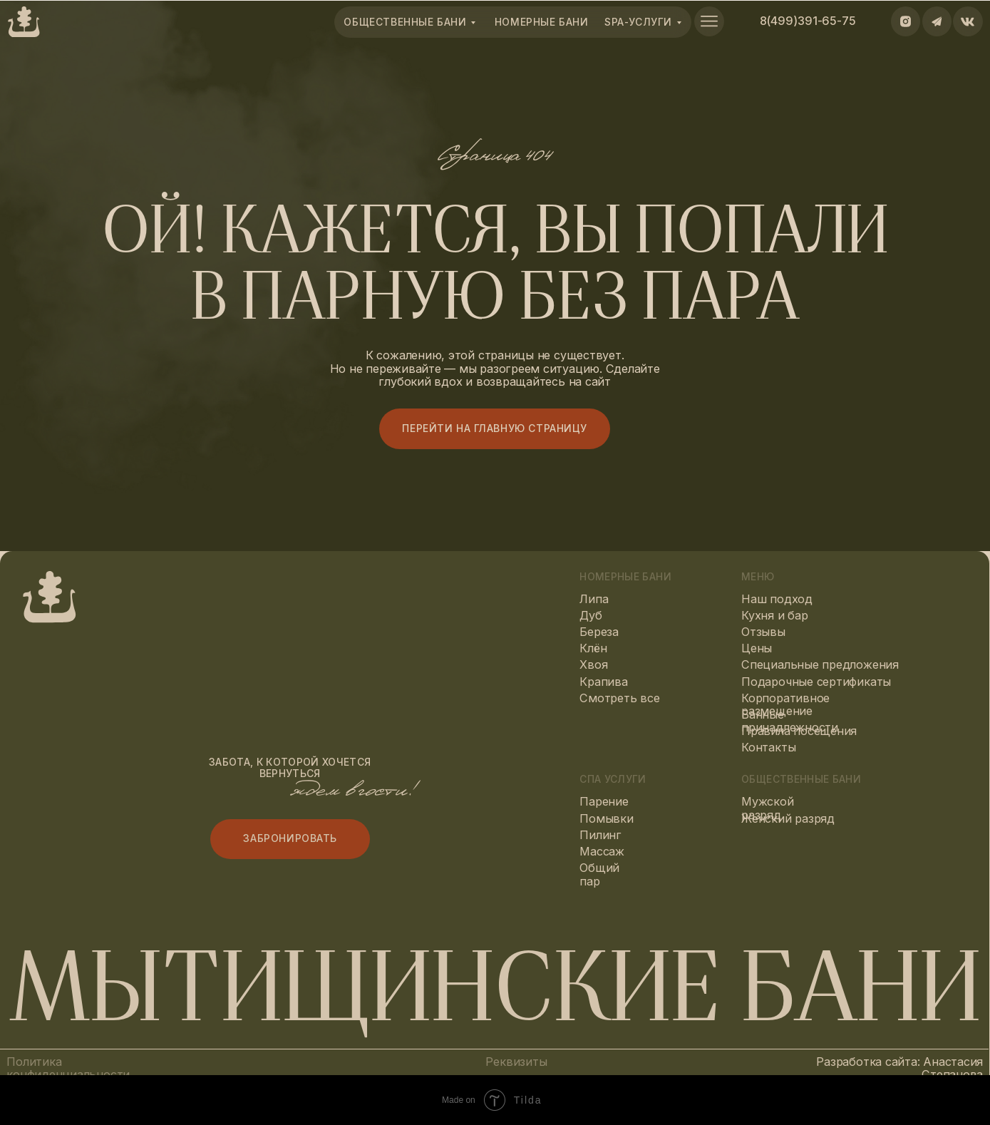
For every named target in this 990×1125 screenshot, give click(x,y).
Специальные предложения (820, 664)
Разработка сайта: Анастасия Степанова (899, 1068)
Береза (599, 632)
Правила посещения (799, 731)
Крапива (603, 681)
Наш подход (777, 599)
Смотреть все (619, 698)
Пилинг (600, 835)
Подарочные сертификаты (816, 681)
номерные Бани (542, 22)
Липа (593, 599)
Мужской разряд (767, 808)
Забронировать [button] (290, 838)
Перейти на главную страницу (494, 428)
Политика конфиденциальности (68, 1068)
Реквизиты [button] (516, 1061)
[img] (709, 21)
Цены (756, 648)
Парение (603, 801)
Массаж (601, 851)
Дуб (590, 615)
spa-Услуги (638, 22)
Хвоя (593, 664)
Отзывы (763, 632)
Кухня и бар (774, 615)
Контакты (768, 747)
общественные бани (405, 22)
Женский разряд (788, 818)
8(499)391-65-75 (808, 21)
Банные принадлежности (789, 721)
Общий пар (599, 874)
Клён (593, 648)
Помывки (606, 818)
